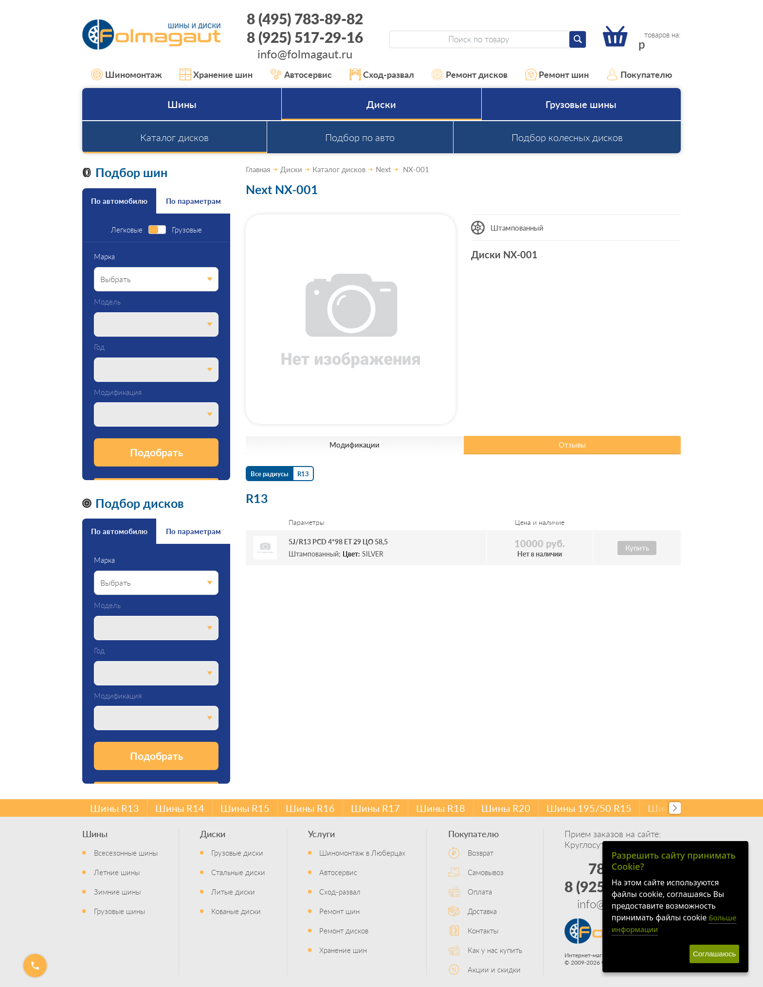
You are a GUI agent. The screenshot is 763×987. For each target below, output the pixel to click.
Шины (182, 104)
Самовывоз (486, 872)
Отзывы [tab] (572, 444)
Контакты (483, 930)
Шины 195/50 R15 (589, 808)
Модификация (118, 392)
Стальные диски (238, 872)
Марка (104, 256)
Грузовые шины (581, 104)
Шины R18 (440, 808)
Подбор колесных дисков (567, 137)
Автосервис (301, 74)
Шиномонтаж (126, 74)
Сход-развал (382, 74)
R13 (303, 473)
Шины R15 (245, 808)
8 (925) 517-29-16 (305, 37)
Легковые (127, 229)
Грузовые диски (237, 852)
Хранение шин (216, 74)
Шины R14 (179, 808)
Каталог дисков (174, 137)
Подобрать (156, 452)
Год (99, 347)
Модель (107, 301)
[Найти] (577, 39)
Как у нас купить (495, 950)
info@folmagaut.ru (304, 53)
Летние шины (117, 872)
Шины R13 (114, 808)
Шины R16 (310, 808)
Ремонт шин (557, 74)
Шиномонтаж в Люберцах (362, 852)
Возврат (480, 852)
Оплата (480, 891)
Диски (381, 104)
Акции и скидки (494, 969)
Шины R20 (505, 808)
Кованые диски (236, 911)
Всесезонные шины (126, 852)
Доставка (482, 911)
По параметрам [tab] (193, 201)
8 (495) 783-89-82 (305, 18)
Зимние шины (117, 891)
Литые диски (233, 891)
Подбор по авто (360, 137)
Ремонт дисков (470, 74)
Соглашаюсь (714, 953)
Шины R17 (375, 808)
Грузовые (187, 229)
